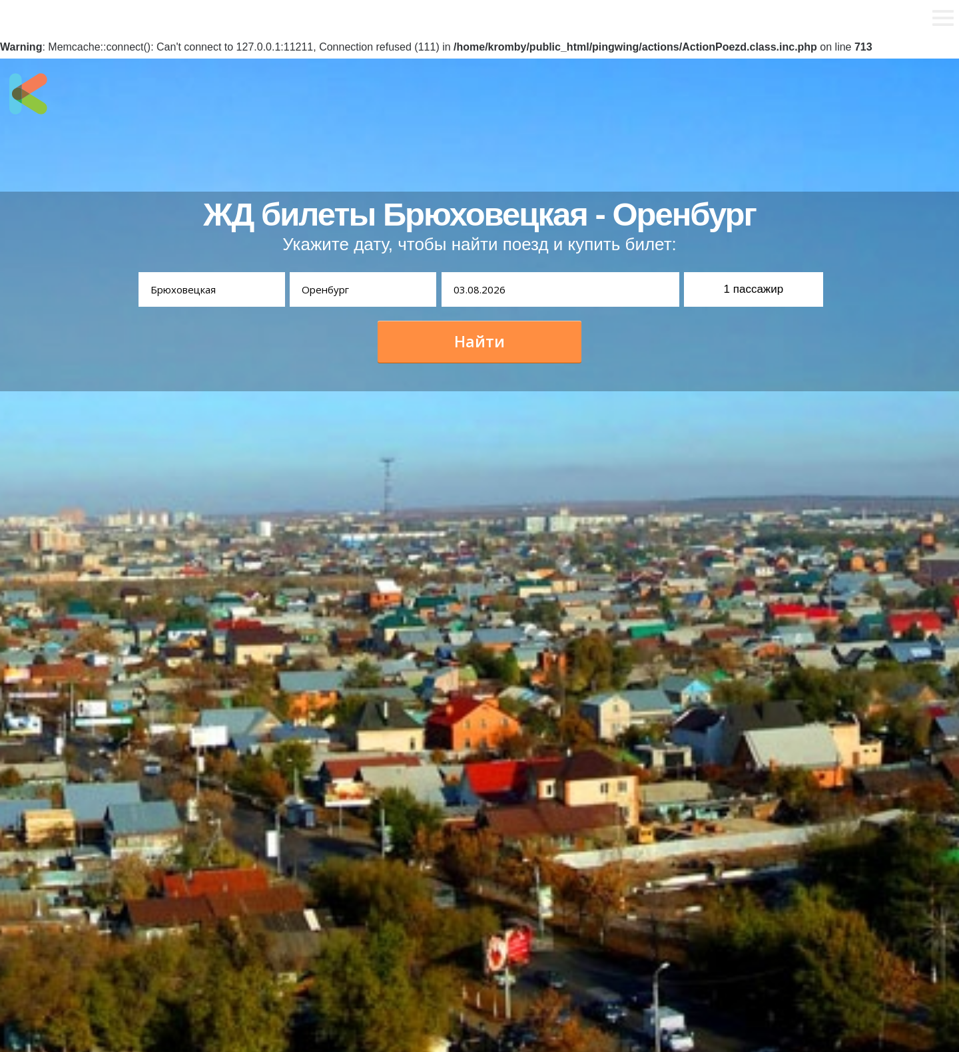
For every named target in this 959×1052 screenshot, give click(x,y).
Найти (479, 341)
